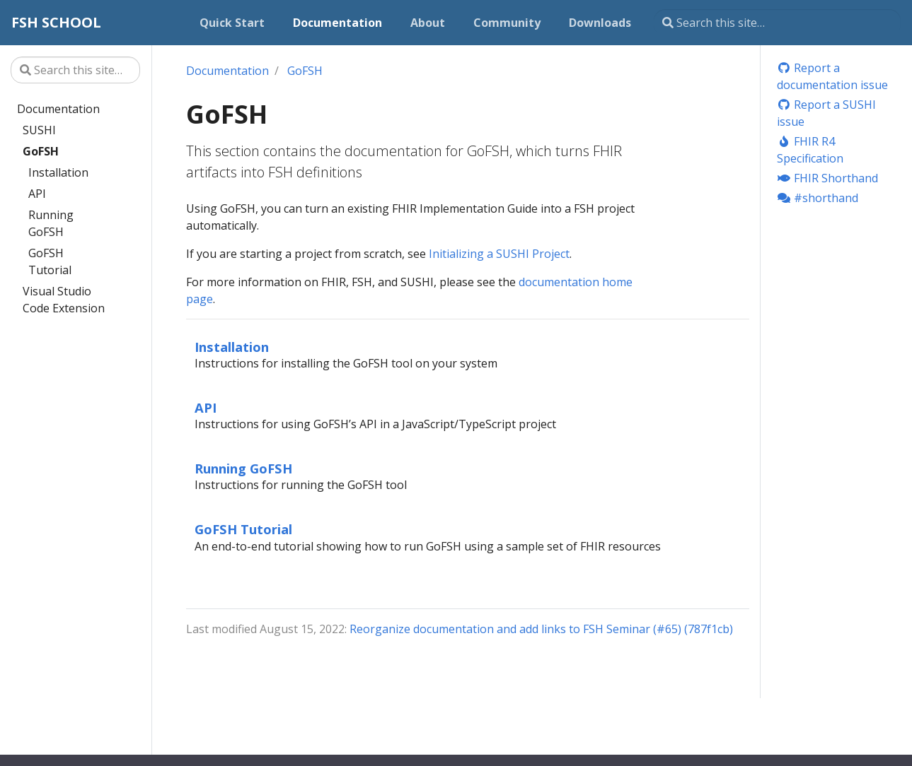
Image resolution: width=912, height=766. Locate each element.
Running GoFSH (51, 223)
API (37, 193)
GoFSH (41, 151)
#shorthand (817, 198)
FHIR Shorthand (827, 178)
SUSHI (39, 130)
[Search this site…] (777, 22)
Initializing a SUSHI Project (499, 253)
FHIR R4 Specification (810, 150)
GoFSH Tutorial (49, 261)
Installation (58, 172)
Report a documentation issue (832, 76)
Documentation (58, 109)
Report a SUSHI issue (826, 113)
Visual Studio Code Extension (64, 299)
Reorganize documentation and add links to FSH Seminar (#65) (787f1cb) (541, 629)
